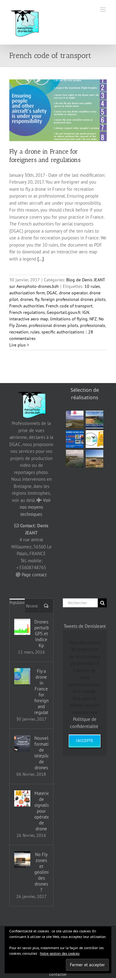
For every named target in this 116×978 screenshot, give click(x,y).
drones (26, 299)
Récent (32, 606)
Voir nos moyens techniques (35, 507)
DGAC (52, 293)
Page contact (34, 575)
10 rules (92, 286)
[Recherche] (102, 602)
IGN (85, 312)
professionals (92, 325)
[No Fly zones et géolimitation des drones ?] (22, 859)
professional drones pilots (53, 325)
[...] (40, 259)
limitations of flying (69, 319)
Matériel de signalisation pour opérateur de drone (41, 811)
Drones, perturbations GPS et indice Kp (41, 633)
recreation (18, 332)
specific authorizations (62, 332)
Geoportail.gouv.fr (63, 312)
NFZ (93, 319)
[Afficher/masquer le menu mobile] (103, 9)
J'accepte (84, 740)
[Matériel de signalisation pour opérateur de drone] (22, 798)
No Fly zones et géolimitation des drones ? (41, 872)
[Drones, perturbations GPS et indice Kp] (22, 627)
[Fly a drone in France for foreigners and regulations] (22, 676)
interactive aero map (28, 319)
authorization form (27, 293)
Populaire (17, 602)
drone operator (73, 293)
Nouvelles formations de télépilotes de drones (41, 752)
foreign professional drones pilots (73, 299)
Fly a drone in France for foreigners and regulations (41, 691)
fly (37, 299)
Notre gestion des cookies (59, 953)
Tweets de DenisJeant (85, 626)
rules (35, 332)
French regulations (27, 312)
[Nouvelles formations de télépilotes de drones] (22, 743)
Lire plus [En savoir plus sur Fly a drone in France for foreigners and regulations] (17, 345)
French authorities (26, 306)
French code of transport (69, 306)
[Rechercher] (80, 602)
